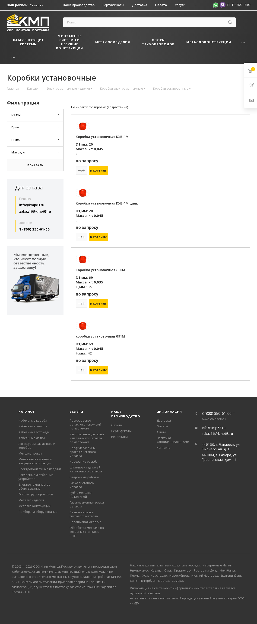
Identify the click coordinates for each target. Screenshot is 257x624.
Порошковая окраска (85, 522)
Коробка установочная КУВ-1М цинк (107, 203)
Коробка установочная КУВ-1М (102, 136)
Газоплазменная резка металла (87, 504)
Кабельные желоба (33, 426)
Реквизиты (119, 437)
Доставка (164, 420)
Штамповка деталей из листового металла (86, 469)
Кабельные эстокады (34, 432)
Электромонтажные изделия (40, 469)
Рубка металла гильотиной (81, 495)
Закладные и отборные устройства (36, 477)
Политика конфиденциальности (173, 440)
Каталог (27, 412)
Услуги (76, 412)
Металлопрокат (30, 453)
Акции (161, 432)
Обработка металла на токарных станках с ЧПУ (87, 532)
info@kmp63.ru (31, 205)
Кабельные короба (33, 420)
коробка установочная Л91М (100, 336)
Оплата (162, 426)
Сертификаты (121, 431)
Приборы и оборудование (38, 512)
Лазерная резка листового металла (84, 514)
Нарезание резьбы (84, 461)
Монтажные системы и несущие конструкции (35, 461)
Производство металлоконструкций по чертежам (85, 424)
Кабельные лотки (32, 438)
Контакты (164, 447)
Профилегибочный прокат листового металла (83, 452)
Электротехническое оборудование (34, 486)
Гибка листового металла (82, 485)
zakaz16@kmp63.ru (35, 211)
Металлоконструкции (35, 506)
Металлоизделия (31, 500)
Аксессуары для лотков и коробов (37, 446)
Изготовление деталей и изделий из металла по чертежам (87, 438)
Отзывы (117, 425)
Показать (35, 165)
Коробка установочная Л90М (100, 270)
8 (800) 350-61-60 (34, 229)
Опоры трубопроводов (36, 494)
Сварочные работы (84, 477)
